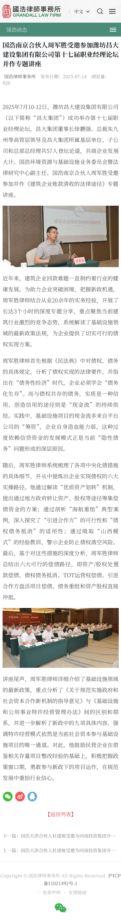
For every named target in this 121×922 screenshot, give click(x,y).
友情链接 (77, 892)
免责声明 (52, 892)
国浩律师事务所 (20, 76)
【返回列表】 (60, 814)
